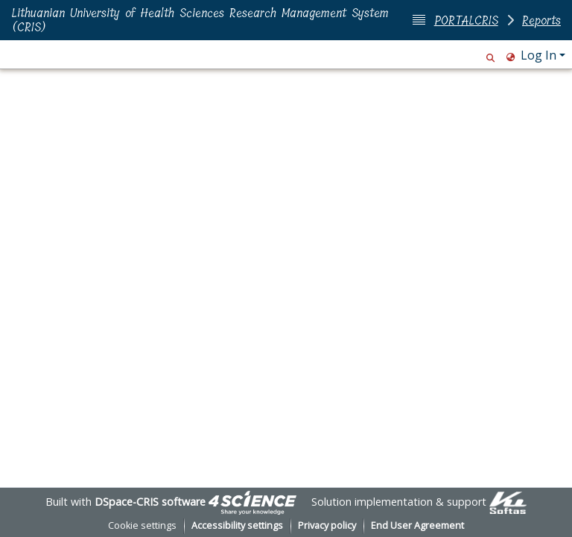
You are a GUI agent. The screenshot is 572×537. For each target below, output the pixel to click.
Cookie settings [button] (142, 525)
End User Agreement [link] (417, 525)
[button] (490, 55)
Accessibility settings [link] (237, 525)
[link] (252, 502)
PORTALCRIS (466, 20)
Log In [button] (540, 55)
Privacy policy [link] (327, 525)
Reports (541, 20)
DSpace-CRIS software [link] (150, 502)
